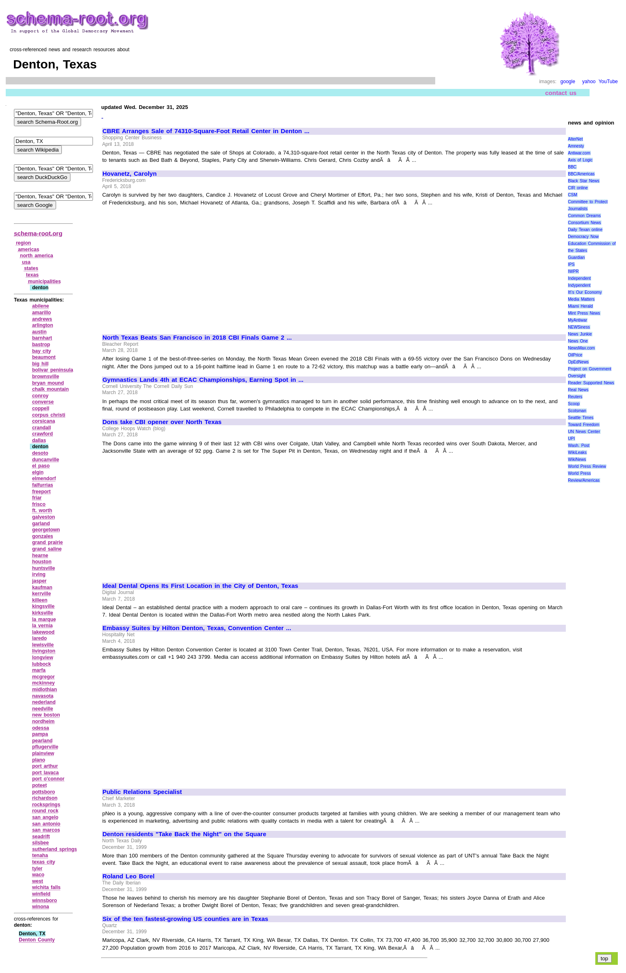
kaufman (42, 587)
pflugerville (45, 747)
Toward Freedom (583, 424)
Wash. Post (578, 445)
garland (41, 523)
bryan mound (48, 383)
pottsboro (43, 792)
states (31, 268)
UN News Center (584, 431)
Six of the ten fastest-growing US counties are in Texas (185, 919)
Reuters (575, 397)
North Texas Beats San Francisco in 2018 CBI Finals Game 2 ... (197, 337)
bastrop (41, 344)
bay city (41, 351)
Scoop (573, 403)
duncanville (45, 460)
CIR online (578, 188)
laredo (39, 638)
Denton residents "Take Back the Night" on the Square (184, 834)
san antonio (46, 824)
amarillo (41, 312)
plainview (43, 753)
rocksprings (46, 804)
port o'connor (48, 779)
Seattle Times (580, 417)
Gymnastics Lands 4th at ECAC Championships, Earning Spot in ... (202, 379)
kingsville (43, 606)
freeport (41, 491)
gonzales (42, 536)
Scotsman (577, 410)
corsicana (43, 421)
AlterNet (575, 139)
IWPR (573, 271)
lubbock (41, 664)
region (23, 243)
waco (38, 875)
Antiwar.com (579, 153)
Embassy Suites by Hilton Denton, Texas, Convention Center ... (196, 628)
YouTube (608, 81)
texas (32, 275)
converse (43, 402)
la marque (44, 619)
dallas (39, 440)
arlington (42, 325)
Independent (579, 278)
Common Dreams (584, 215)
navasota (42, 696)
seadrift (41, 836)
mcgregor (43, 677)
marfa (38, 670)
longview (42, 657)
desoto (40, 453)
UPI (571, 438)
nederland (43, 702)
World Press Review (587, 466)
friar (36, 498)
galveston (43, 517)
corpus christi (48, 415)
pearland (42, 741)
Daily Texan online (585, 229)
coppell (40, 408)
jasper (39, 581)
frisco (38, 504)
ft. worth (42, 510)
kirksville (42, 613)
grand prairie (47, 542)
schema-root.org (38, 233)
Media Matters (581, 299)
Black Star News (583, 181)
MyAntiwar (577, 320)
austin (39, 332)
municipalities (44, 281)
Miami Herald (580, 306)
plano (38, 760)
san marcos (46, 830)
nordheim (43, 721)
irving (38, 574)
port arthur (45, 766)
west (37, 881)
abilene (40, 306)
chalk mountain (50, 389)
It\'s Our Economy (584, 292)
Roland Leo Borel (128, 876)
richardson (44, 798)
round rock (45, 811)
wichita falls (46, 887)
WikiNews (577, 459)
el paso (41, 466)
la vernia (42, 625)
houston (41, 562)
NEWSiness (579, 327)
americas (28, 249)
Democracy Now (583, 236)
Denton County (37, 940)
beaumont (43, 357)
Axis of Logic (580, 160)
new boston (46, 715)
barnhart (42, 338)
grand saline (46, 549)
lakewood (43, 632)
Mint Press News (584, 313)
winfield (41, 894)
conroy (40, 396)
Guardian (576, 257)
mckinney (43, 683)
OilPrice (575, 355)
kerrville (41, 594)
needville (42, 709)
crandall (41, 428)
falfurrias (42, 485)
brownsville (45, 376)
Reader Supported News (591, 383)
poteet (39, 785)
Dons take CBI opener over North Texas (161, 422)
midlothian (44, 689)
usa (26, 262)
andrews (42, 319)
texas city (43, 862)
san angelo (45, 817)
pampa (40, 734)
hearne (40, 555)
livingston (43, 651)
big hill (40, 364)
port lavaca (45, 773)
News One (578, 341)
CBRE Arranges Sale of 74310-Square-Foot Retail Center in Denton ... (206, 131)
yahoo (589, 81)
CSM (572, 195)
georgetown (46, 530)
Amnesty (576, 146)
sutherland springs (54, 849)
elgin (37, 472)
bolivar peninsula (52, 370)
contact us (561, 92)
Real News (578, 390)
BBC (572, 167)
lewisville (43, 645)
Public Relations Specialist (142, 792)
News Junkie (580, 334)
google (567, 81)
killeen (39, 600)
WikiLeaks (577, 452)
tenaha (40, 855)
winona (40, 906)
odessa (40, 728)
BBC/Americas (581, 174)
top (604, 958)
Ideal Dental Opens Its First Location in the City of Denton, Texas (200, 586)
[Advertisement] (171, 266)
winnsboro (44, 900)
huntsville (43, 568)
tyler (37, 868)
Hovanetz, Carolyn (129, 173)
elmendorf (44, 478)
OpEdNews (578, 362)
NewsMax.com (581, 348)
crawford (42, 434)
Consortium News (584, 222)
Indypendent (579, 285)
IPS (571, 264)
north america (36, 256)
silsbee (40, 843)
